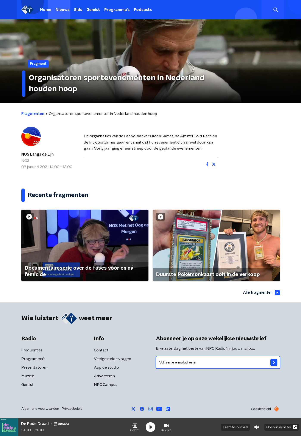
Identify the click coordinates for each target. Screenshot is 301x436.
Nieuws (62, 10)
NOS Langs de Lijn (37, 154)
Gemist (93, 10)
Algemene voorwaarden (40, 408)
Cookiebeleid (261, 409)
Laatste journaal (235, 427)
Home (45, 10)
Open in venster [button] (281, 427)
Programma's (116, 10)
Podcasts (143, 10)
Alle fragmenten (261, 292)
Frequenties (31, 350)
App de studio (106, 368)
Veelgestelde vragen (112, 359)
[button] (135, 427)
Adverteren (104, 376)
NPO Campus (105, 385)
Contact (101, 350)
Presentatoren (34, 368)
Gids (78, 10)
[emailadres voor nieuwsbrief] (218, 362)
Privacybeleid (72, 408)
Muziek (27, 376)
